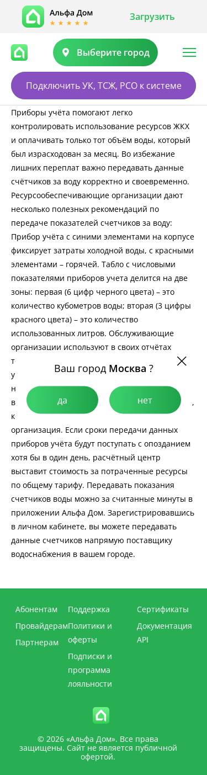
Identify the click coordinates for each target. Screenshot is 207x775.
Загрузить (152, 16)
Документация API (164, 632)
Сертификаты (163, 609)
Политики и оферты (90, 632)
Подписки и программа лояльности (90, 670)
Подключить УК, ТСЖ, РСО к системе (104, 85)
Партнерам (37, 642)
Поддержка (89, 609)
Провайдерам (41, 625)
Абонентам (36, 609)
